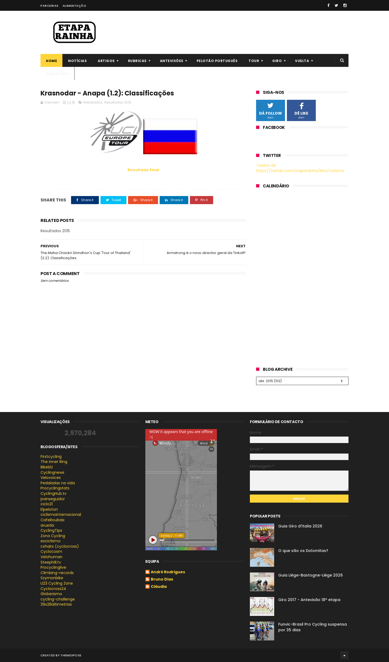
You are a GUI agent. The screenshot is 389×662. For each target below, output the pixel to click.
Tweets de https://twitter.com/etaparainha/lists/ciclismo (300, 168)
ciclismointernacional (61, 514)
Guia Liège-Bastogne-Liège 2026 (310, 575)
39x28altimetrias (56, 604)
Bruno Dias (162, 579)
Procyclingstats (55, 488)
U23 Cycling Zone (57, 583)
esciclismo (51, 541)
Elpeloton (49, 509)
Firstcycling (51, 456)
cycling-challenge (58, 599)
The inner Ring (54, 461)
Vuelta (302, 61)
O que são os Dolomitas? (303, 550)
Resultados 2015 (117, 102)
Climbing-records (57, 572)
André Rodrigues (168, 572)
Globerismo (51, 593)
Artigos (106, 61)
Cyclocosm (51, 551)
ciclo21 (47, 504)
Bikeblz (47, 467)
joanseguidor (53, 499)
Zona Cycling (53, 535)
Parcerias (50, 6)
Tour (254, 61)
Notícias (77, 61)
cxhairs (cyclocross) (60, 546)
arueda (47, 525)
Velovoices (51, 477)
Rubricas (137, 61)
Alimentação (74, 6)
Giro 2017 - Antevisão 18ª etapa (309, 599)
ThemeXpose (71, 655)
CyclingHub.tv (53, 493)
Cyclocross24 (53, 588)
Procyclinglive (53, 567)
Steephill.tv (51, 562)
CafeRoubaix (53, 520)
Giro (277, 61)
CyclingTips (51, 530)
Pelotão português (217, 61)
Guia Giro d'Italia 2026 (300, 526)
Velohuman (51, 557)
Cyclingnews (52, 472)
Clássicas (56, 73)
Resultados (92, 102)
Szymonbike (52, 578)
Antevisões (171, 61)
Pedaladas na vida (58, 483)
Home (51, 61)
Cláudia (159, 586)
